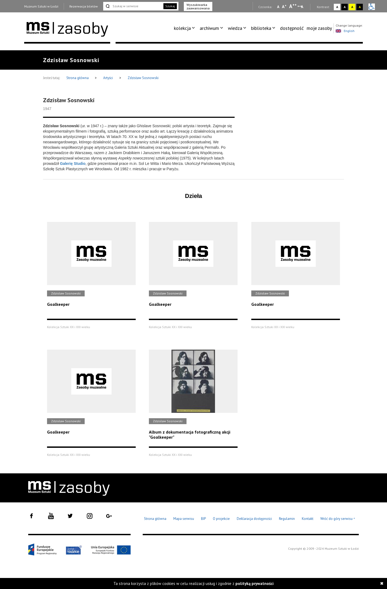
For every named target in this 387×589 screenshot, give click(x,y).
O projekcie (221, 518)
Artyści (108, 78)
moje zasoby (319, 28)
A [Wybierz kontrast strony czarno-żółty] (360, 7)
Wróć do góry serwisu (337, 518)
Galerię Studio (72, 163)
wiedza (235, 28)
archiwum (209, 28)
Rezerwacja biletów (83, 6)
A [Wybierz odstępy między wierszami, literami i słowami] (302, 6)
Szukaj (170, 6)
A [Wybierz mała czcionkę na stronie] (278, 6)
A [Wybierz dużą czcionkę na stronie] (293, 6)
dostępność (292, 28)
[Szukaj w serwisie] (132, 6)
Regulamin (287, 518)
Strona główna (77, 78)
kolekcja (182, 28)
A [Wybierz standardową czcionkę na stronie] (284, 6)
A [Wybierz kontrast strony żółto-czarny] (352, 7)
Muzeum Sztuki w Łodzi (41, 6)
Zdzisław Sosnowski (143, 78)
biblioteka (261, 28)
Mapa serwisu (183, 518)
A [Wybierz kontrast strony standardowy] (337, 7)
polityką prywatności (254, 583)
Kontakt (307, 518)
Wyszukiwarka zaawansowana (198, 6)
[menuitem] (185, 28)
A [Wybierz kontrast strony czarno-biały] (345, 7)
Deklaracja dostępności (254, 518)
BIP (203, 518)
